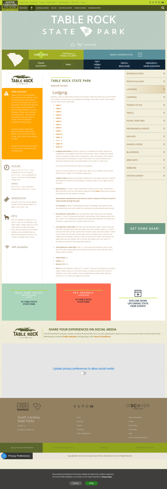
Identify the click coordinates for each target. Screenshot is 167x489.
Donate (129, 428)
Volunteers (79, 438)
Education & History (65, 8)
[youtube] (91, 413)
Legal (128, 442)
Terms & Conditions (102, 343)
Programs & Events (94, 8)
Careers (78, 433)
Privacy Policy (131, 433)
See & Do (54, 8)
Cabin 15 (59, 150)
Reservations (51, 2)
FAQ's (77, 424)
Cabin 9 (58, 137)
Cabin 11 (59, 144)
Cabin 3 (58, 118)
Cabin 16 (59, 153)
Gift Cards (75, 2)
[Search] (162, 8)
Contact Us (22, 432)
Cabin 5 (58, 124)
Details (76, 483)
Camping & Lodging (42, 8)
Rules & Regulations (83, 442)
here (98, 197)
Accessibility (131, 438)
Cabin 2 (58, 115)
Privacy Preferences (16, 466)
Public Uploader (70, 343)
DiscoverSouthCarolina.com (63, 458)
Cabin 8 (58, 134)
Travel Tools (23, 2)
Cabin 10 (59, 140)
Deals (43, 2)
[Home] (10, 5)
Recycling (79, 428)
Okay (91, 483)
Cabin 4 (58, 121)
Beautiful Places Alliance (145, 458)
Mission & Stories (80, 8)
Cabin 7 (58, 131)
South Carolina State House (138, 447)
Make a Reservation (134, 424)
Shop (83, 2)
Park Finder (23, 8)
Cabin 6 (58, 128)
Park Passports (64, 2)
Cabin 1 (58, 111)
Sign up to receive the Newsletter (22, 458)
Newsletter (34, 2)
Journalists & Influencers (28, 437)
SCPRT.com (104, 458)
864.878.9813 (41, 70)
